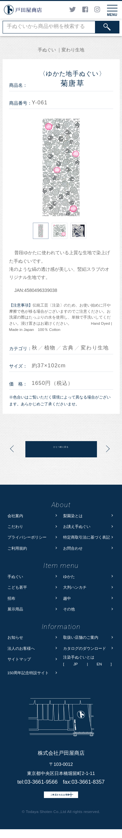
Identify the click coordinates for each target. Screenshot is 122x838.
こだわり (15, 526)
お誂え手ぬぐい (76, 526)
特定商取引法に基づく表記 (86, 537)
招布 (11, 598)
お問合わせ (73, 548)
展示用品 (15, 609)
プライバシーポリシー (27, 537)
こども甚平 (17, 587)
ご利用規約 (17, 548)
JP (75, 664)
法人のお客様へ (21, 648)
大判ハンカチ (75, 587)
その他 (69, 609)
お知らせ (15, 637)
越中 (67, 598)
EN (99, 664)
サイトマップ (19, 659)
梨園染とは (73, 516)
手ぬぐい (15, 576)
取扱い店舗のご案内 (80, 637)
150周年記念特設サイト (28, 673)
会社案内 (15, 516)
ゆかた (69, 576)
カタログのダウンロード (84, 648)
